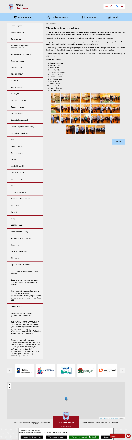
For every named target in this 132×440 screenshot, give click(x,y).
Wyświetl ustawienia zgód (56, 437)
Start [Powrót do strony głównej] (47, 23)
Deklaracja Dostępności (88, 422)
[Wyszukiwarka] (111, 6)
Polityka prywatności (101, 422)
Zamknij (106, 437)
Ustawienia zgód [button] (113, 422)
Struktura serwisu (45, 422)
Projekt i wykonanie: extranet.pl (22, 422)
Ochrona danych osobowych (32, 437)
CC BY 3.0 (35, 424)
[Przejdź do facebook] (116, 6)
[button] (55, 102)
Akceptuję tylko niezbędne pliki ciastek (84, 437)
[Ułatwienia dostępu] (122, 6)
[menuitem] (25, 26)
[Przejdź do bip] (106, 6)
